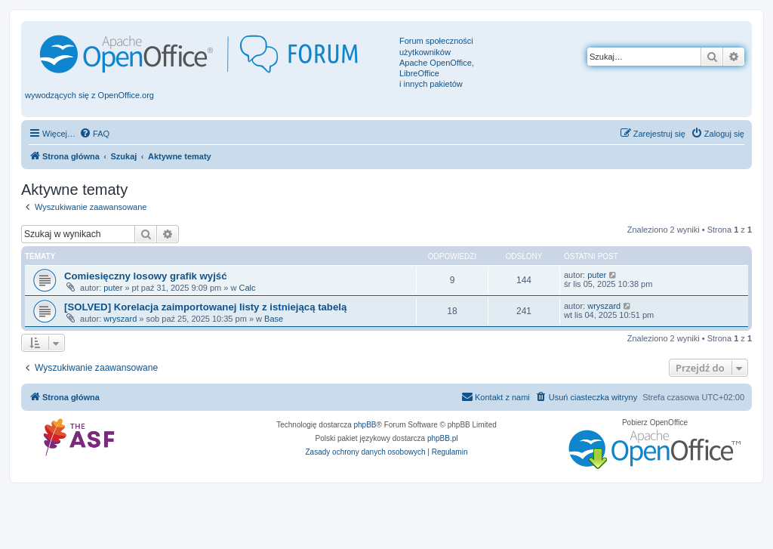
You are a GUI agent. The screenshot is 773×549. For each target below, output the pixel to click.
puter (112, 287)
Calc (247, 287)
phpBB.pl (442, 438)
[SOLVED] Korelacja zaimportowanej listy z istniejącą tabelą (205, 307)
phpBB (365, 425)
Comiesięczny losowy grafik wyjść (145, 276)
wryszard (120, 318)
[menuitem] (94, 134)
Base (273, 318)
